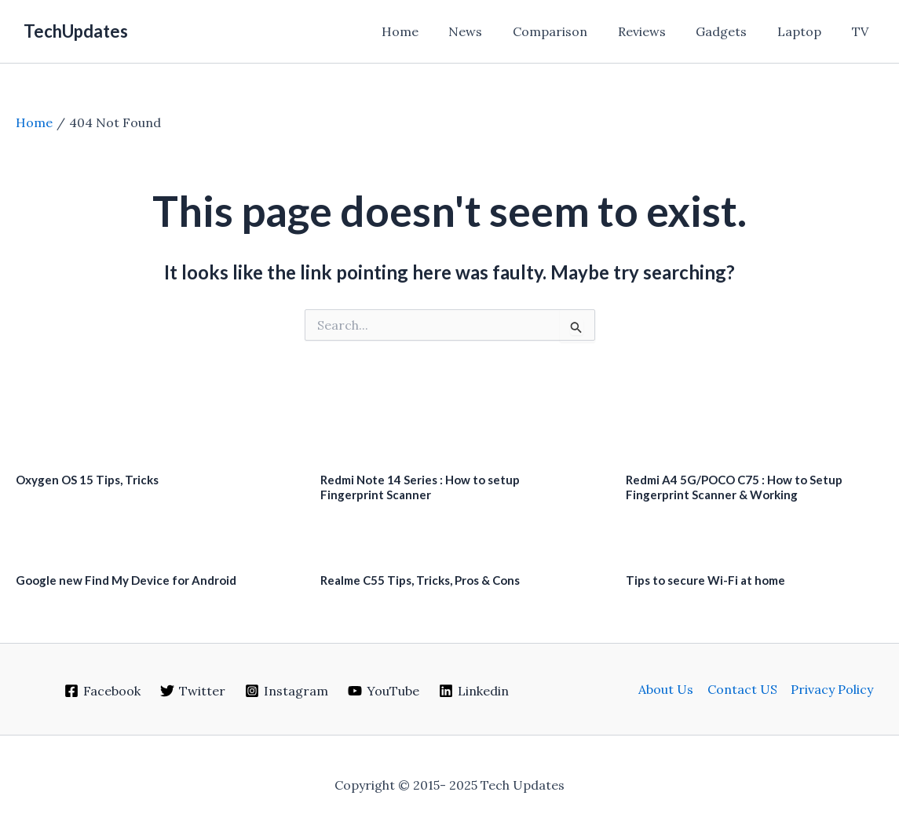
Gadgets (734, 31)
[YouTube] (383, 691)
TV (862, 31)
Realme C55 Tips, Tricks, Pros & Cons (420, 580)
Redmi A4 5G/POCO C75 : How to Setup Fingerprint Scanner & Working (734, 487)
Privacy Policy (831, 689)
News (494, 31)
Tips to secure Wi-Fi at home (705, 580)
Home (433, 31)
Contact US (742, 689)
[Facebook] (103, 691)
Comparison (573, 31)
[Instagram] (287, 691)
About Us (667, 689)
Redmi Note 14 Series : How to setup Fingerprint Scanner (420, 487)
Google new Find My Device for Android (126, 580)
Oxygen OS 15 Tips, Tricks (87, 480)
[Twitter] (193, 691)
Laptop (807, 31)
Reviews (660, 31)
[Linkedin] (473, 691)
